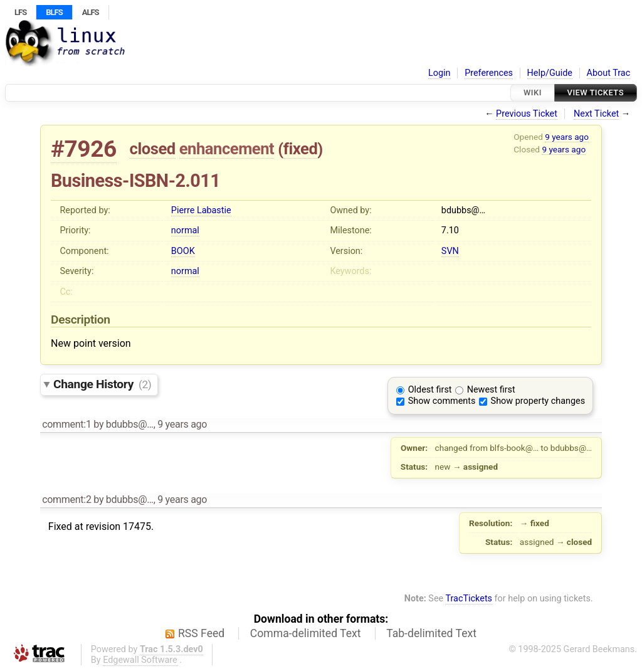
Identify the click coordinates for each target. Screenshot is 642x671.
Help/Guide (549, 73)
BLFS (54, 12)
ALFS (90, 12)
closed (153, 148)
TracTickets (468, 598)
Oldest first (430, 389)
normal (185, 230)
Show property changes (538, 401)
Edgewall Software (140, 660)
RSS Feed (201, 633)
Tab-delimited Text (431, 633)
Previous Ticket (526, 113)
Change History (102, 384)
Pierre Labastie (201, 210)
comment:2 (66, 499)
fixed (300, 148)
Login (439, 73)
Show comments (442, 401)
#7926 (84, 148)
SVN (450, 251)
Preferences (489, 73)
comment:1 (66, 424)
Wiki (533, 92)
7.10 (450, 230)
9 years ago (567, 137)
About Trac (609, 73)
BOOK (183, 251)
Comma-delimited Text (305, 633)
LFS (20, 12)
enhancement (227, 148)
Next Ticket (596, 113)
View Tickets (595, 92)
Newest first (491, 389)
